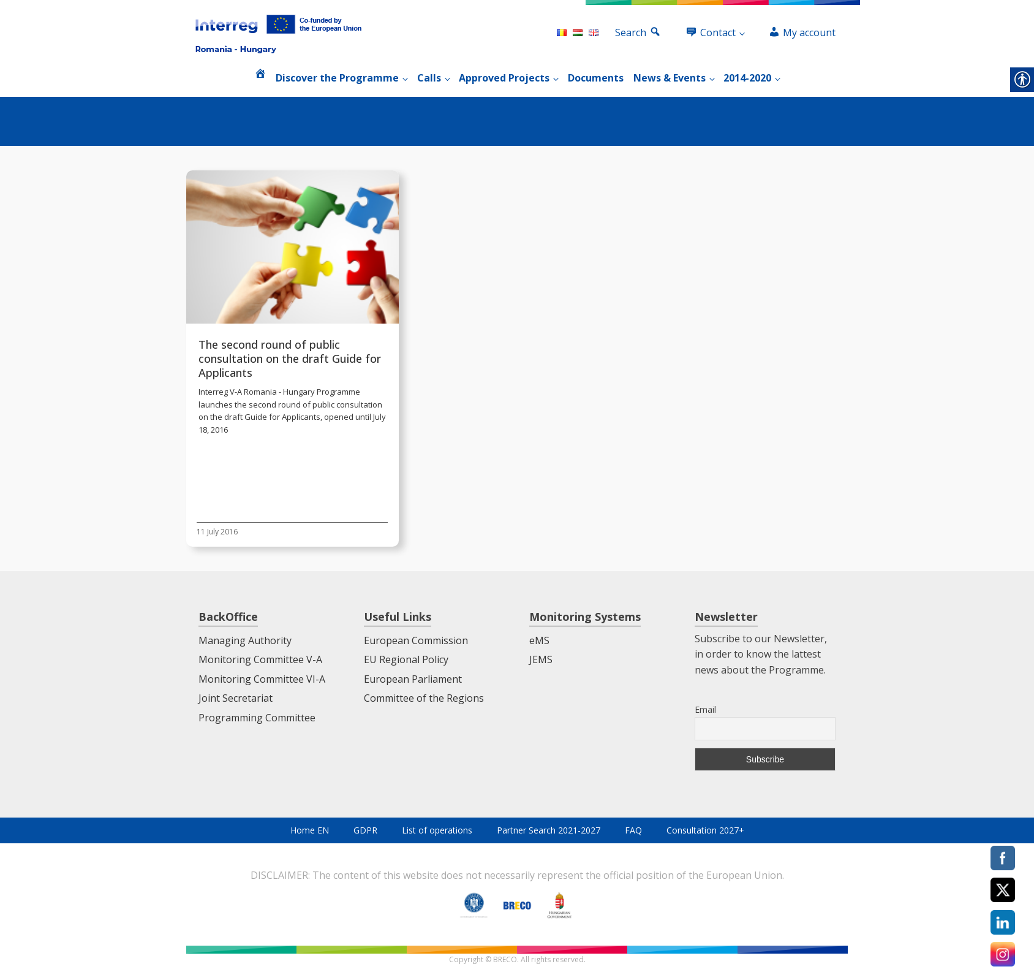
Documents (596, 78)
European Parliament (413, 679)
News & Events (669, 78)
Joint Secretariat (235, 698)
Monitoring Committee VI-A (261, 679)
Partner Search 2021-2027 (548, 830)
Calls (429, 78)
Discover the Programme (337, 78)
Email (705, 709)
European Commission (416, 640)
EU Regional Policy (406, 659)
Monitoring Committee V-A (260, 659)
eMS (539, 640)
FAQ (633, 830)
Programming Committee (256, 717)
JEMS (541, 659)
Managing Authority (245, 640)
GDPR (365, 830)
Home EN (309, 830)
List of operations (437, 830)
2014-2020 (747, 78)
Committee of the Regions (424, 698)
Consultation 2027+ (705, 830)
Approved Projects (504, 78)
